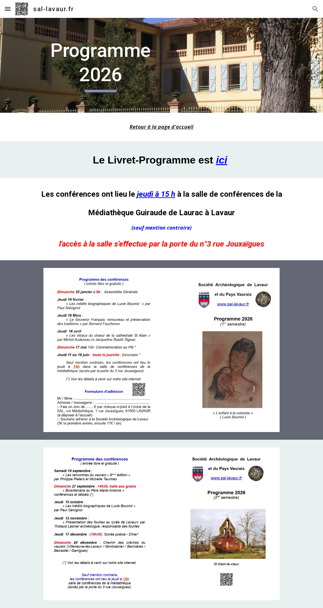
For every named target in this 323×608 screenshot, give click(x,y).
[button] (7, 9)
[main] (100, 65)
